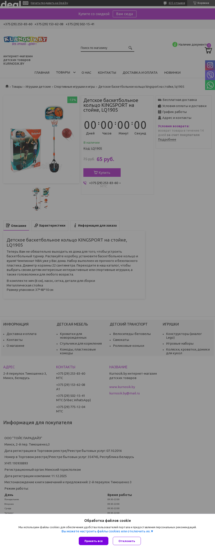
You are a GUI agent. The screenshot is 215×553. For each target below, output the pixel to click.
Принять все (93, 540)
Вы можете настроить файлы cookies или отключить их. (105, 531)
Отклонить (126, 540)
